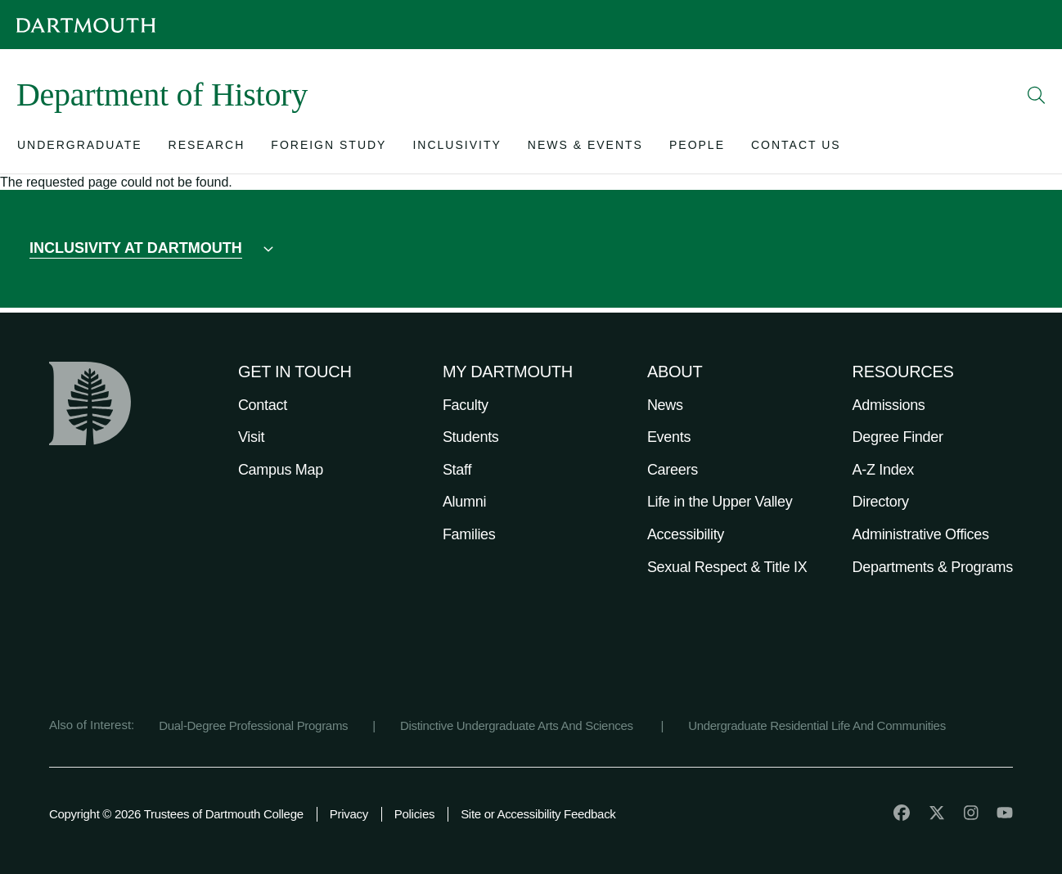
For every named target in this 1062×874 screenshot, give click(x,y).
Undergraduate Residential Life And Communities (817, 725)
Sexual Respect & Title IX (727, 567)
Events (669, 437)
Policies (414, 814)
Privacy (349, 814)
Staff (457, 470)
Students (471, 437)
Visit (251, 437)
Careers (672, 470)
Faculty (465, 405)
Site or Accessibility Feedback (538, 814)
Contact (262, 405)
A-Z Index (883, 470)
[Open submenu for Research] (207, 148)
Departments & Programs (933, 567)
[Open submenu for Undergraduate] (79, 148)
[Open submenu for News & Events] (585, 148)
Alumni (464, 501)
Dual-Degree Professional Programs (253, 725)
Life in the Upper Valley (720, 501)
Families (469, 534)
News (665, 405)
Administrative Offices (921, 534)
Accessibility (685, 534)
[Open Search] (1037, 95)
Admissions (889, 405)
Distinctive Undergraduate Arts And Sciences (518, 725)
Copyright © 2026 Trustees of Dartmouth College (176, 814)
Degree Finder (898, 437)
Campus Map (280, 470)
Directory (881, 501)
